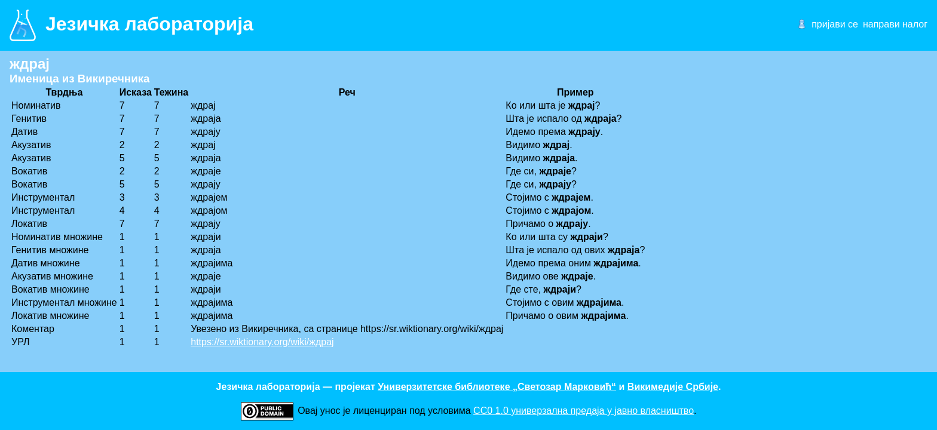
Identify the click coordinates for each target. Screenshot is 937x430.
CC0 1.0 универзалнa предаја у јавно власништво (583, 411)
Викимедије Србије (672, 387)
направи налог (895, 24)
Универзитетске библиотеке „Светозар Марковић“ (497, 387)
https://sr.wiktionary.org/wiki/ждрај (262, 342)
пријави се (835, 24)
